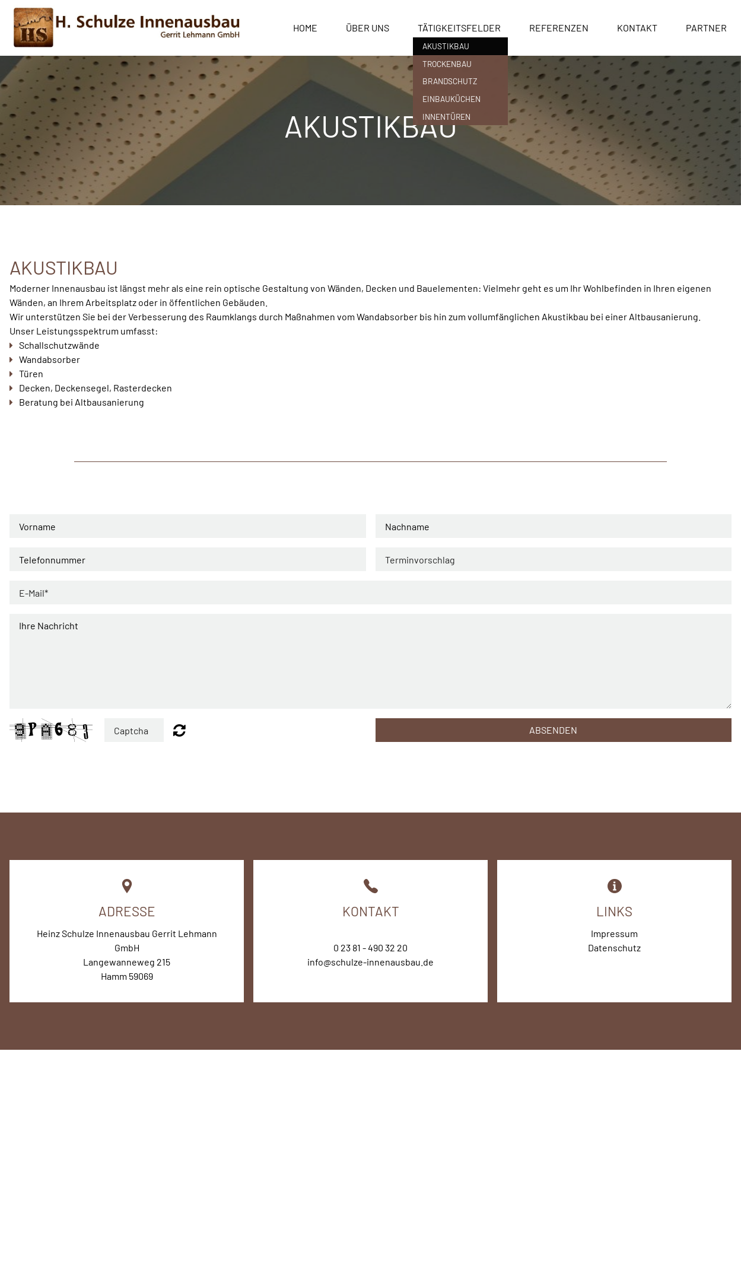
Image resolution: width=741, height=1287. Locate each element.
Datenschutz (614, 947)
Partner (706, 27)
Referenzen (559, 27)
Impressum (614, 933)
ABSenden (553, 729)
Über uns (367, 27)
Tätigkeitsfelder (459, 27)
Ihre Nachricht (370, 661)
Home (305, 27)
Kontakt (637, 27)
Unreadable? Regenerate (179, 730)
